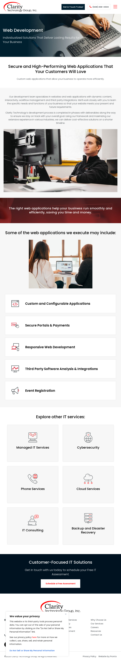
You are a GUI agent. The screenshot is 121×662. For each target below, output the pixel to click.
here (34, 637)
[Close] (65, 614)
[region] (37, 634)
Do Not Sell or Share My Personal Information (33, 650)
